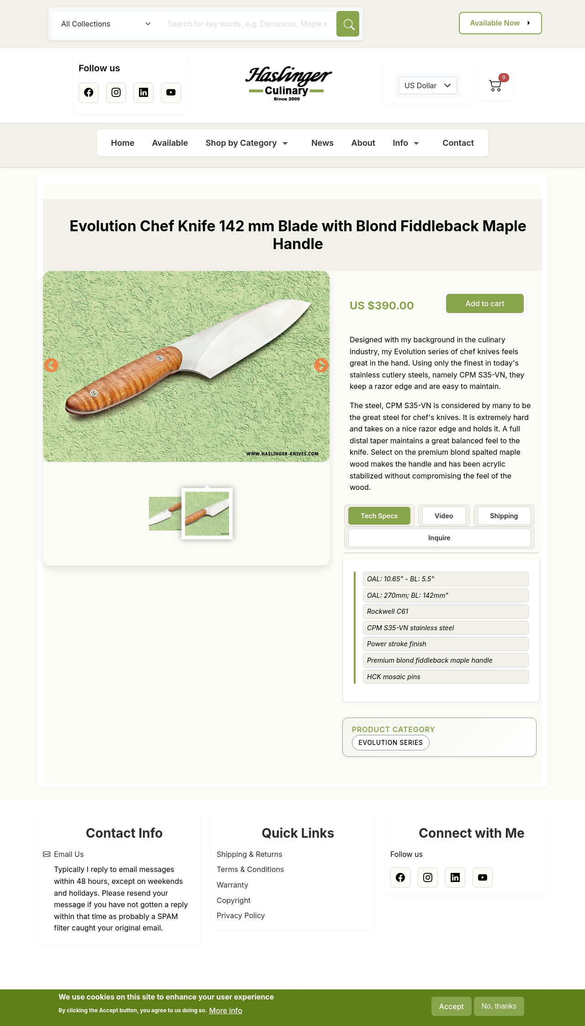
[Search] (347, 24)
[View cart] (495, 85)
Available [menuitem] (170, 143)
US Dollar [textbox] (420, 85)
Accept (451, 1006)
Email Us (69, 854)
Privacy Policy (241, 915)
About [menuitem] (363, 143)
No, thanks (499, 1006)
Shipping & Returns (249, 854)
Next (321, 366)
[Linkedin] (143, 93)
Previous (51, 366)
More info (225, 1010)
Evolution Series (391, 742)
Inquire (439, 538)
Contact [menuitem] (458, 143)
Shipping (504, 516)
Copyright (233, 900)
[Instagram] (116, 93)
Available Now (495, 22)
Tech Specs (379, 516)
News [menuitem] (322, 143)
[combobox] (428, 85)
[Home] (289, 83)
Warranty (232, 884)
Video (444, 516)
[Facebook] (89, 93)
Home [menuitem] (122, 143)
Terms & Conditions (250, 869)
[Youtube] (171, 93)
